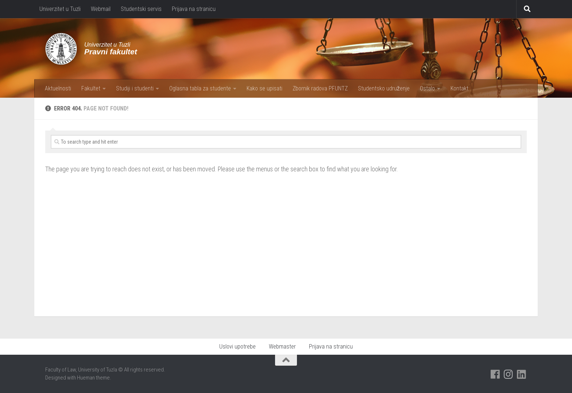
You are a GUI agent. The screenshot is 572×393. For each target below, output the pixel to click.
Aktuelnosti (58, 88)
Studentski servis (141, 8)
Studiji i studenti (135, 88)
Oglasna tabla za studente (200, 88)
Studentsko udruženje (384, 88)
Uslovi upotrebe (237, 346)
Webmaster (282, 346)
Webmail (101, 8)
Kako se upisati (264, 88)
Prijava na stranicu (194, 8)
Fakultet (90, 88)
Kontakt (459, 88)
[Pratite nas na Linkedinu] (522, 374)
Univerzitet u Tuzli (60, 8)
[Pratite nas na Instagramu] (508, 374)
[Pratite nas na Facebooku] (495, 374)
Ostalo (427, 88)
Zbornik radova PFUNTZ (320, 88)
